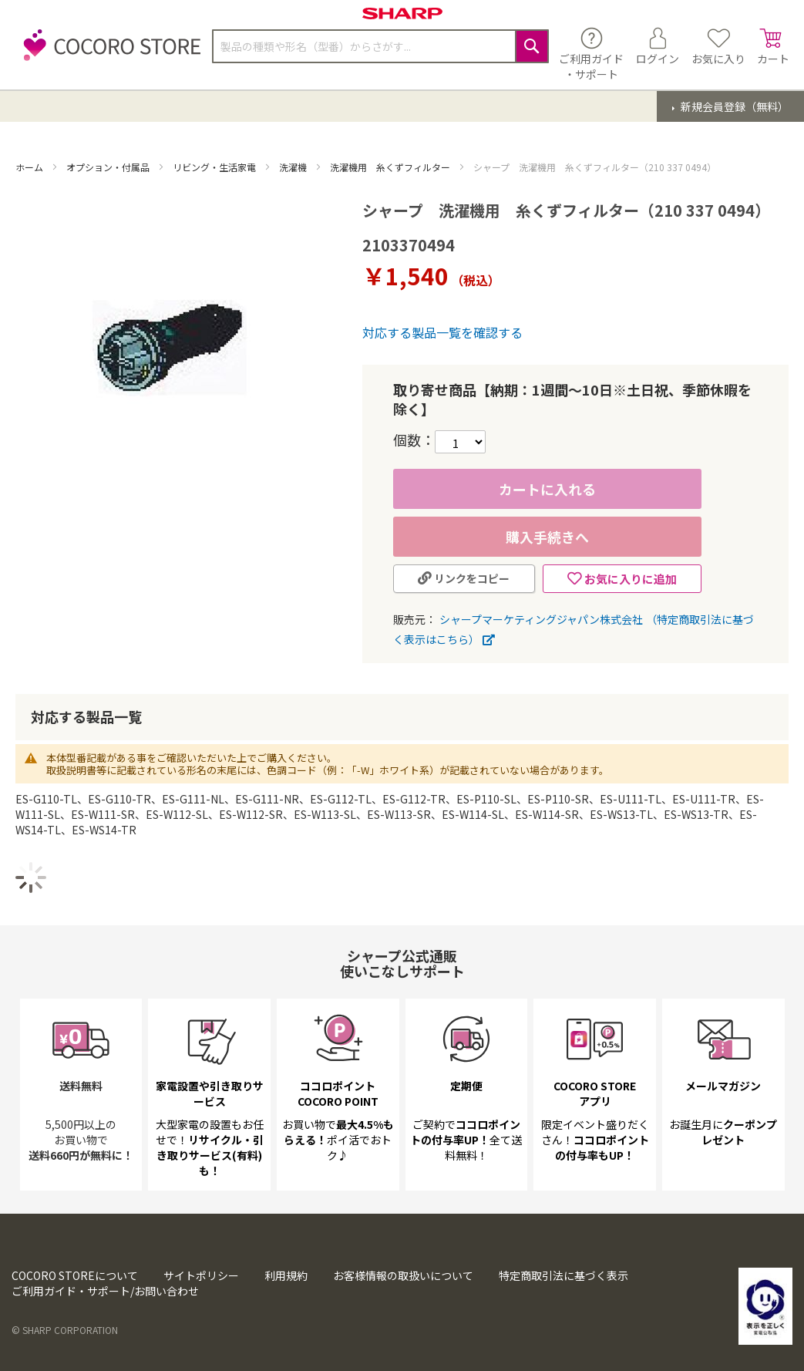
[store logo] (107, 53)
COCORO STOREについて (75, 1275)
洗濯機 (294, 166)
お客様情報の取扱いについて (403, 1275)
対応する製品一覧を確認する (442, 332)
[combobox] (380, 46)
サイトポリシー (201, 1275)
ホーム (30, 166)
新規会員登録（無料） (733, 106)
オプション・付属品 (109, 166)
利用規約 (286, 1275)
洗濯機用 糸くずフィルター (391, 166)
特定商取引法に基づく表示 (563, 1275)
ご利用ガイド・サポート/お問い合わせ (105, 1291)
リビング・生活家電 (215, 166)
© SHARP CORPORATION (65, 1329)
